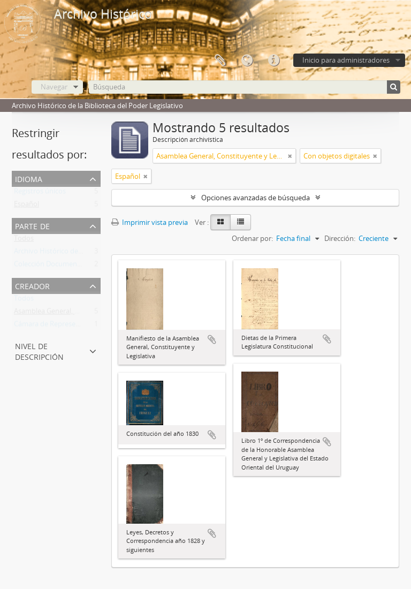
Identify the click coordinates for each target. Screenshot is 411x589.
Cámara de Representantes (57, 326)
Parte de (32, 225)
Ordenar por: (252, 238)
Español (26, 206)
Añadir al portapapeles (212, 339)
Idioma (246, 60)
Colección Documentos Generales (67, 266)
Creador (32, 285)
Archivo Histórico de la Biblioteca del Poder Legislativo (99, 253)
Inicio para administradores (346, 60)
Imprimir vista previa (149, 222)
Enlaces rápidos (273, 60)
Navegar (54, 87)
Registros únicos (40, 193)
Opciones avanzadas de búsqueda (255, 197)
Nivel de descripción (39, 350)
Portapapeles (220, 60)
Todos (24, 240)
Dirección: (339, 238)
